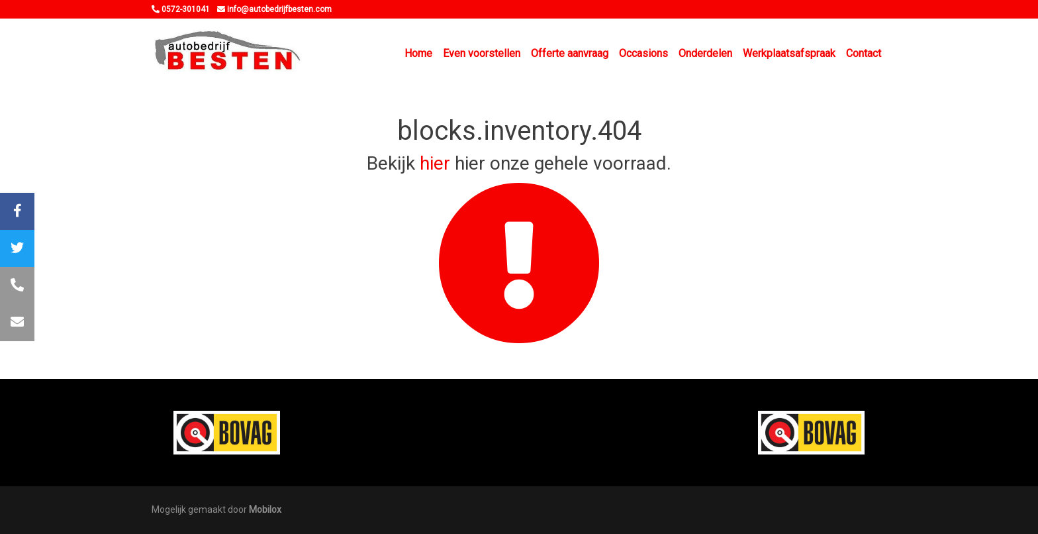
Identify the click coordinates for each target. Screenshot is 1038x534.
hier (435, 163)
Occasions (643, 53)
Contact (863, 53)
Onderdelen (705, 53)
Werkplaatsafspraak (789, 53)
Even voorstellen (481, 53)
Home (418, 53)
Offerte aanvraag (569, 53)
